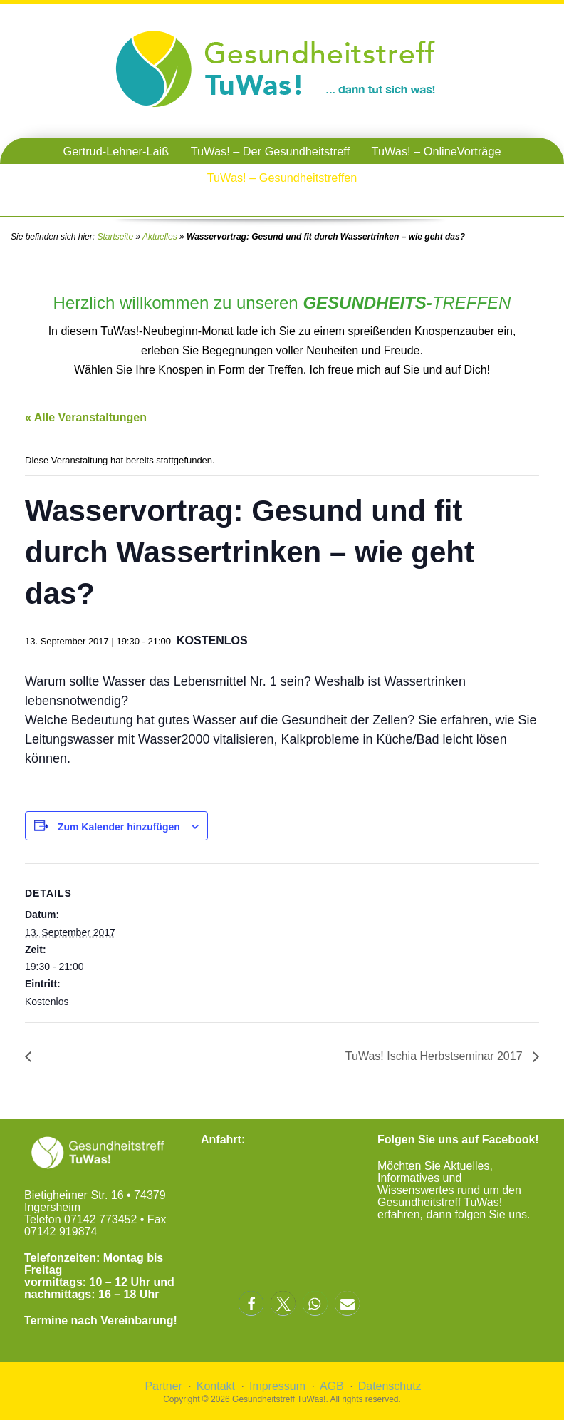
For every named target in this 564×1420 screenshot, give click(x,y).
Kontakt (216, 1386)
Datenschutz (390, 1386)
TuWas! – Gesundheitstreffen (282, 177)
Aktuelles (159, 237)
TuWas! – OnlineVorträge (436, 151)
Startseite (115, 237)
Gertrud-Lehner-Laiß (116, 151)
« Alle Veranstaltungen (86, 417)
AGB (332, 1386)
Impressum (277, 1386)
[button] (251, 1303)
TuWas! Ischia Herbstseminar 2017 (435, 1056)
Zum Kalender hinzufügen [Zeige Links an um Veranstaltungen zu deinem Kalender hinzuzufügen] (119, 827)
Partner (163, 1386)
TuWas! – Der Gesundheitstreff (270, 151)
